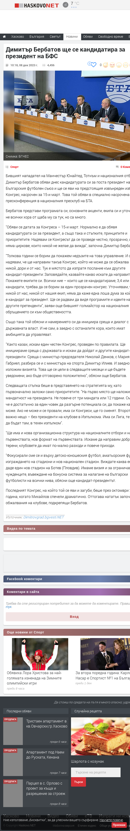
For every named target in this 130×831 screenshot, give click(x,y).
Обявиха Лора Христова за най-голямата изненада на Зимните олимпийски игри (34, 677)
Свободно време (110, 36)
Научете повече (111, 820)
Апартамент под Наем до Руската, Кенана (45, 754)
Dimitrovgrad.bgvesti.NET (43, 517)
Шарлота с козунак (87, 761)
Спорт (14, 167)
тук (9, 607)
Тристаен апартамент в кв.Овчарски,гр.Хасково (46, 723)
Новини (72, 36)
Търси (78, 782)
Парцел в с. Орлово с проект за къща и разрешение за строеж (45, 788)
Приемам (119, 825)
